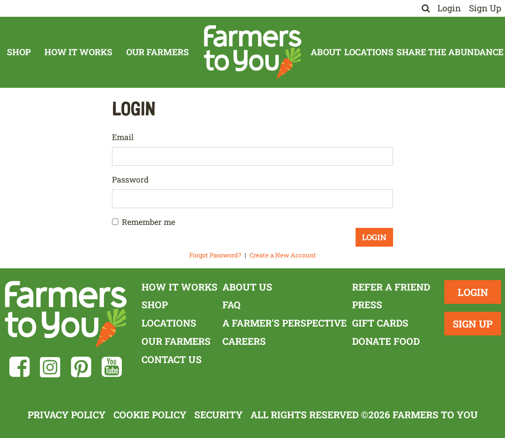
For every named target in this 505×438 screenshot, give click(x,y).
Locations (369, 52)
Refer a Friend (391, 287)
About (326, 52)
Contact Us (172, 359)
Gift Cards (380, 323)
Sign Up (485, 8)
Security (218, 414)
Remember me (148, 222)
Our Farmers (157, 52)
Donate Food (386, 341)
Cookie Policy (149, 414)
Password (130, 179)
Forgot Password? (215, 255)
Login (449, 8)
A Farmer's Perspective (284, 323)
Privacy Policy (67, 414)
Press (367, 304)
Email (123, 137)
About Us (247, 287)
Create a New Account (283, 255)
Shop (19, 52)
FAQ (231, 304)
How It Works (78, 52)
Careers (244, 341)
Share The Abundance (450, 52)
